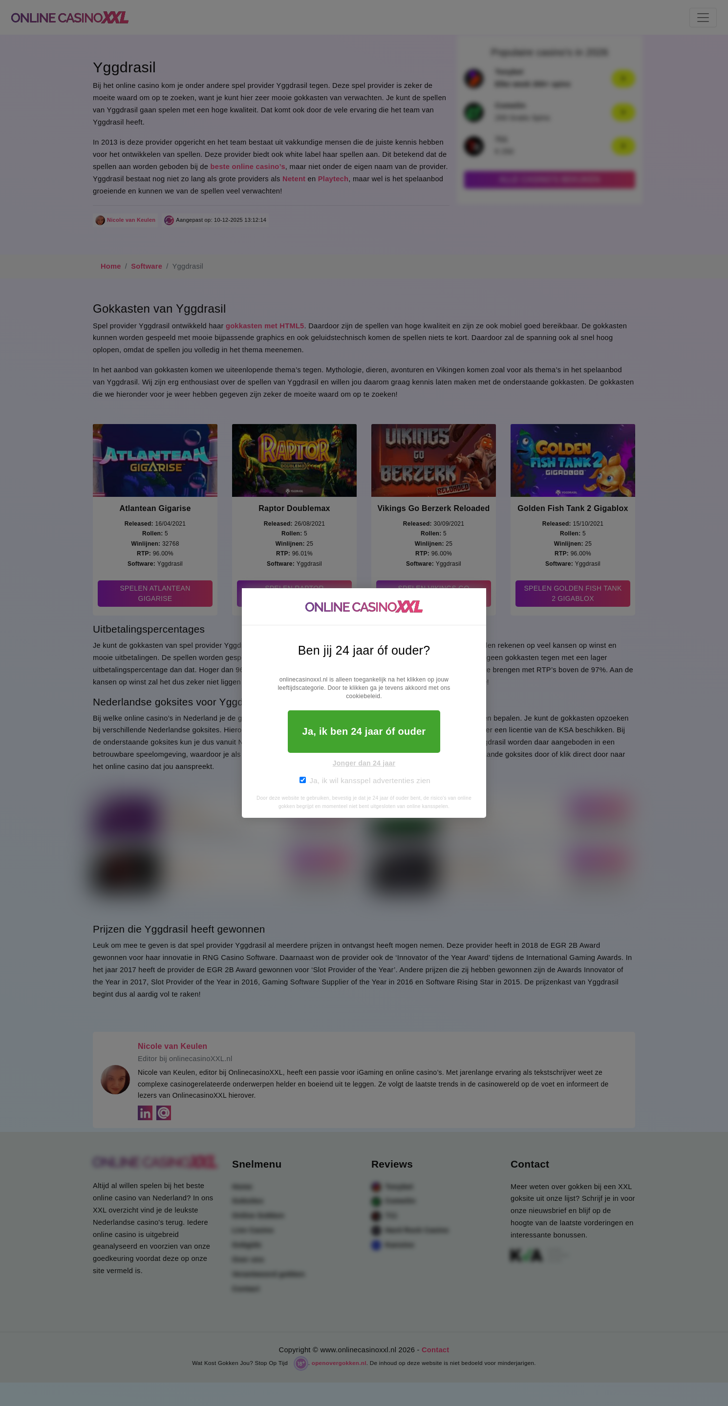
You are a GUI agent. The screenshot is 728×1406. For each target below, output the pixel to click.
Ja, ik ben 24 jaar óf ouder (364, 731)
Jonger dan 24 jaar (364, 763)
